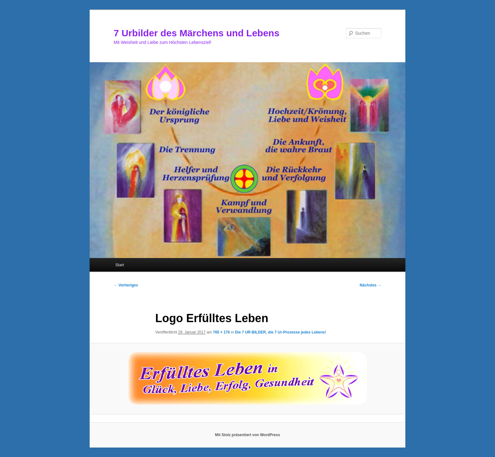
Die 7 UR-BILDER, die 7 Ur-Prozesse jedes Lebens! (280, 332)
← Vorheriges (126, 285)
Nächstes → (370, 285)
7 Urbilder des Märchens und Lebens (196, 33)
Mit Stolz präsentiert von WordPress (247, 435)
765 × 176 (221, 332)
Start (119, 264)
